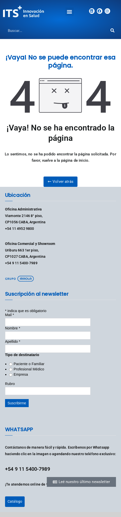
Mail (9, 315)
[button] (69, 12)
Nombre (12, 328)
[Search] (112, 30)
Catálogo (15, 501)
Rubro (10, 384)
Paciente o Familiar (29, 364)
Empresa (21, 374)
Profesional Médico (29, 369)
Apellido (12, 341)
